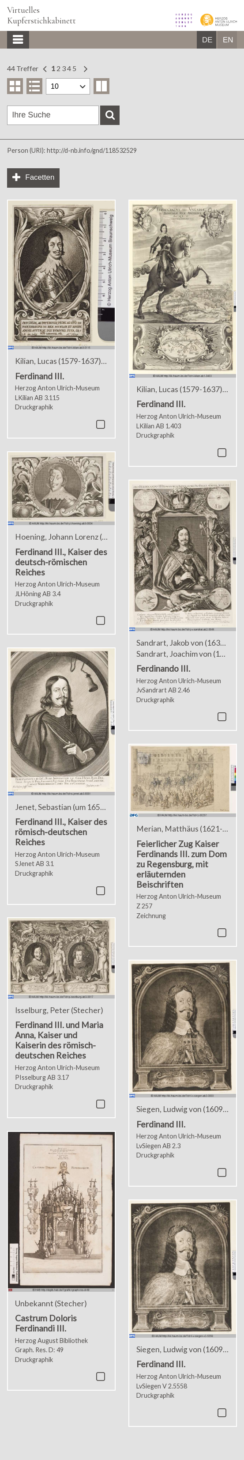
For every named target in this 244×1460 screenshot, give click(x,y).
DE (207, 40)
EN (228, 40)
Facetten (39, 177)
